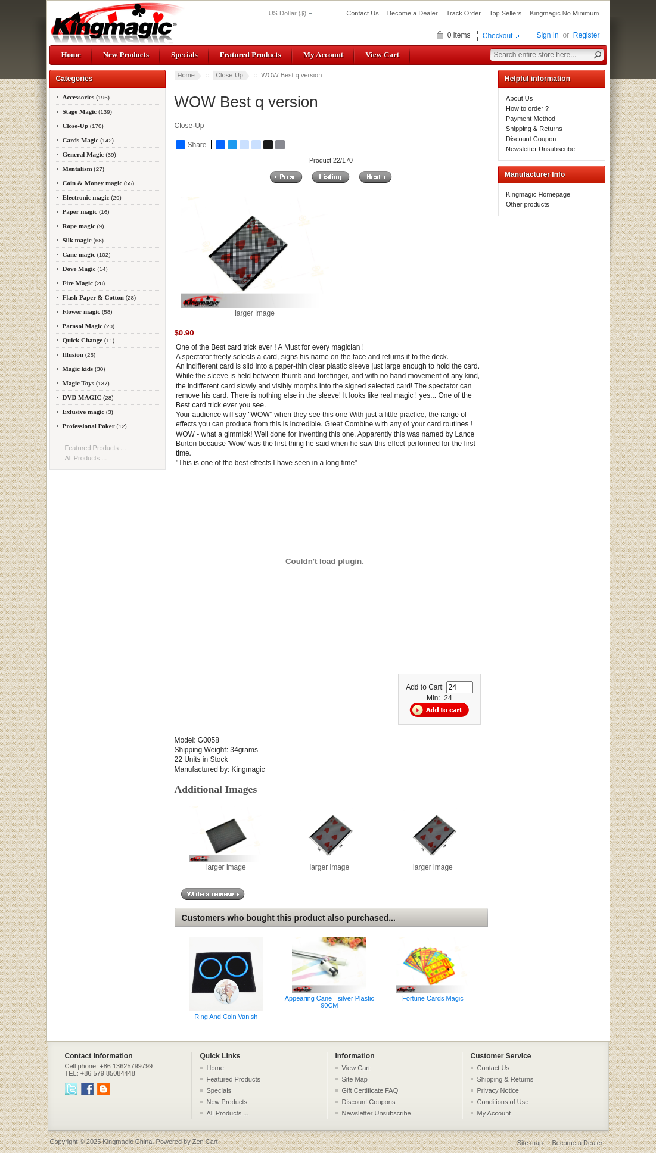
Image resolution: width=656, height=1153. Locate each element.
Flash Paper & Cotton (99, 297)
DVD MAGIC (88, 397)
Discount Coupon (531, 138)
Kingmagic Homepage (538, 194)
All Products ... (86, 458)
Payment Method (530, 118)
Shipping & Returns (534, 128)
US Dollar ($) (288, 13)
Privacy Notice (498, 1090)
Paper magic (86, 211)
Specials (184, 54)
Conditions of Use (503, 1101)
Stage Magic (88, 111)
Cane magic (87, 254)
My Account (323, 54)
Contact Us (362, 13)
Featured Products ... (95, 447)
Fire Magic (84, 282)
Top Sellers (505, 13)
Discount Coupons (369, 1101)
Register (586, 35)
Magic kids (84, 368)
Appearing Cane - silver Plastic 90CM (329, 1002)
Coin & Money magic (99, 182)
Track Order (463, 13)
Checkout (498, 36)
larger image (226, 863)
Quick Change (89, 340)
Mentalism (83, 168)
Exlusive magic (88, 411)
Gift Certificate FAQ (370, 1090)
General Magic (89, 154)
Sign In (547, 35)
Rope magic (83, 225)
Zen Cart (205, 1141)
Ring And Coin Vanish (225, 1016)
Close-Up (229, 75)
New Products (126, 54)
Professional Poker (95, 425)
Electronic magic (92, 197)
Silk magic (83, 240)
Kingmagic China (127, 1141)
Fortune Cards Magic (433, 998)
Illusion (79, 354)
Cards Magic (88, 140)
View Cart (382, 54)
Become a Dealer (412, 13)
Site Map (355, 1079)
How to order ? (527, 108)
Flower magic (88, 311)
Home (71, 54)
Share (191, 144)
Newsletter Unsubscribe (540, 148)
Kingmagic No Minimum (564, 13)
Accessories (86, 97)
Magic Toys (86, 383)
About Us (519, 98)
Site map (530, 1142)
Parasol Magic (89, 325)
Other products (527, 204)
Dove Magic (85, 268)
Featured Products (250, 54)
